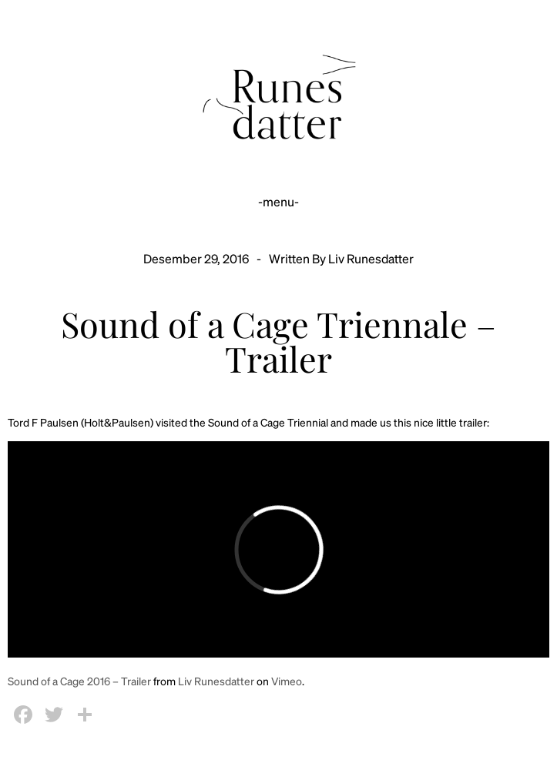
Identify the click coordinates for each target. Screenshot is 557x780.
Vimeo (286, 681)
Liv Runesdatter (216, 681)
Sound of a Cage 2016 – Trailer (79, 681)
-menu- (278, 201)
